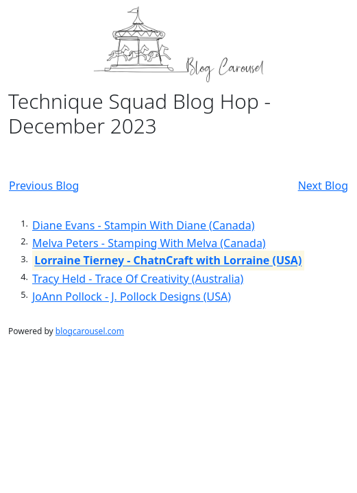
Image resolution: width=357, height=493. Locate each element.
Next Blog (323, 185)
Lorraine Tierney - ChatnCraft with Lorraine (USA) (167, 260)
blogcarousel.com (90, 331)
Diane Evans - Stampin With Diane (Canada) (143, 225)
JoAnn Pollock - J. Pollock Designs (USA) (131, 296)
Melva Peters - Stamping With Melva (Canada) (149, 243)
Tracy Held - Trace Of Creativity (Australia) (137, 278)
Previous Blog (44, 185)
